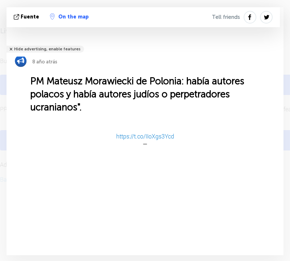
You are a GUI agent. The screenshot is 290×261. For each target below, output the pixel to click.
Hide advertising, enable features (47, 49)
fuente (27, 17)
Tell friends (226, 17)
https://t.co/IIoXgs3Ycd (145, 136)
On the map (69, 16)
